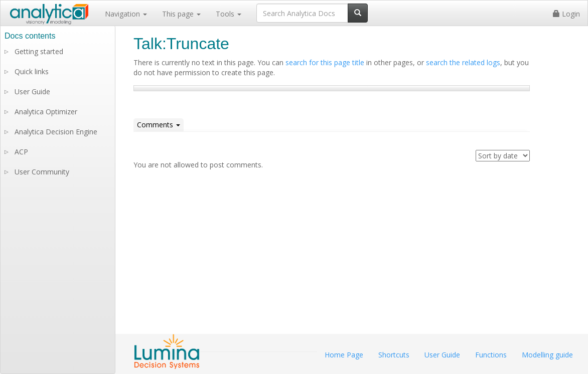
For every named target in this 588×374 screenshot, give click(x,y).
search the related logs (463, 62)
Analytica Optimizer (46, 111)
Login (566, 14)
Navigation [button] (126, 14)
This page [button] (181, 14)
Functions (491, 354)
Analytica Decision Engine (56, 131)
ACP (21, 151)
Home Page (344, 354)
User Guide (32, 91)
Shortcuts (393, 354)
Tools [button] (228, 14)
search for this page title (324, 62)
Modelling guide (547, 354)
